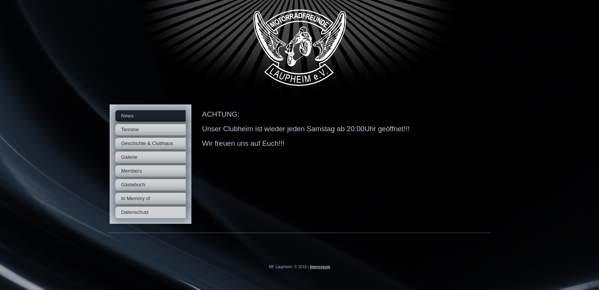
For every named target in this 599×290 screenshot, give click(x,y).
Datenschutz (135, 212)
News (127, 116)
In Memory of (135, 198)
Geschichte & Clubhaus (147, 143)
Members (131, 171)
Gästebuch (133, 184)
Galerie (129, 157)
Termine (130, 129)
